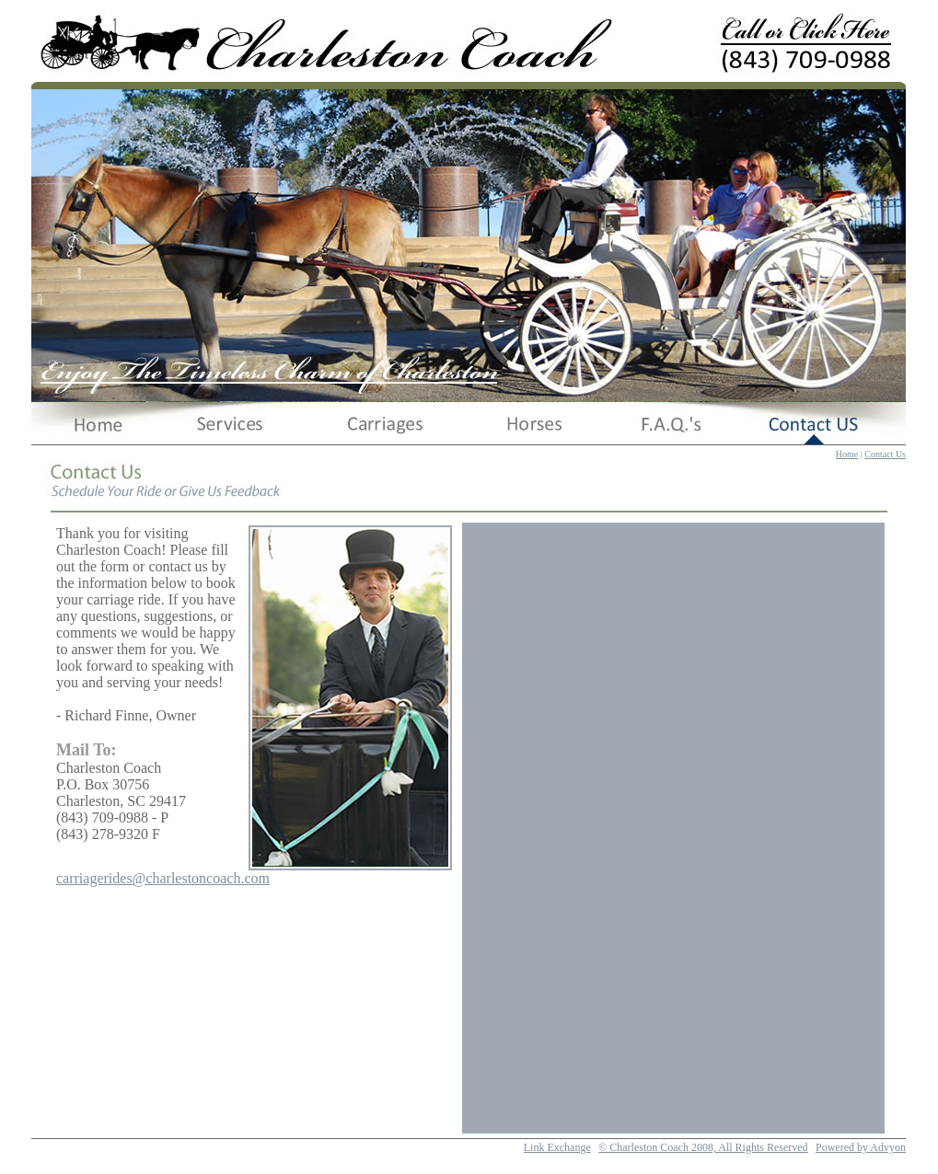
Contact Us (885, 454)
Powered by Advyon (861, 1147)
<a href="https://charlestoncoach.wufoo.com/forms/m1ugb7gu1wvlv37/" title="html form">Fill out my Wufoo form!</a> (673, 828)
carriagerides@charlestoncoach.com (163, 878)
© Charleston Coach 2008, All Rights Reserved (702, 1147)
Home (847, 454)
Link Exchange (557, 1147)
